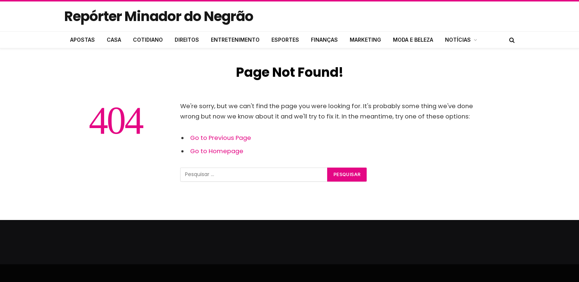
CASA (114, 40)
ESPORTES (285, 40)
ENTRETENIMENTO (235, 40)
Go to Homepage (216, 151)
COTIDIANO (148, 40)
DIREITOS (187, 40)
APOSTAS (82, 40)
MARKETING (365, 40)
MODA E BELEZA (413, 40)
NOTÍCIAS (458, 40)
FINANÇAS (324, 40)
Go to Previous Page (220, 138)
